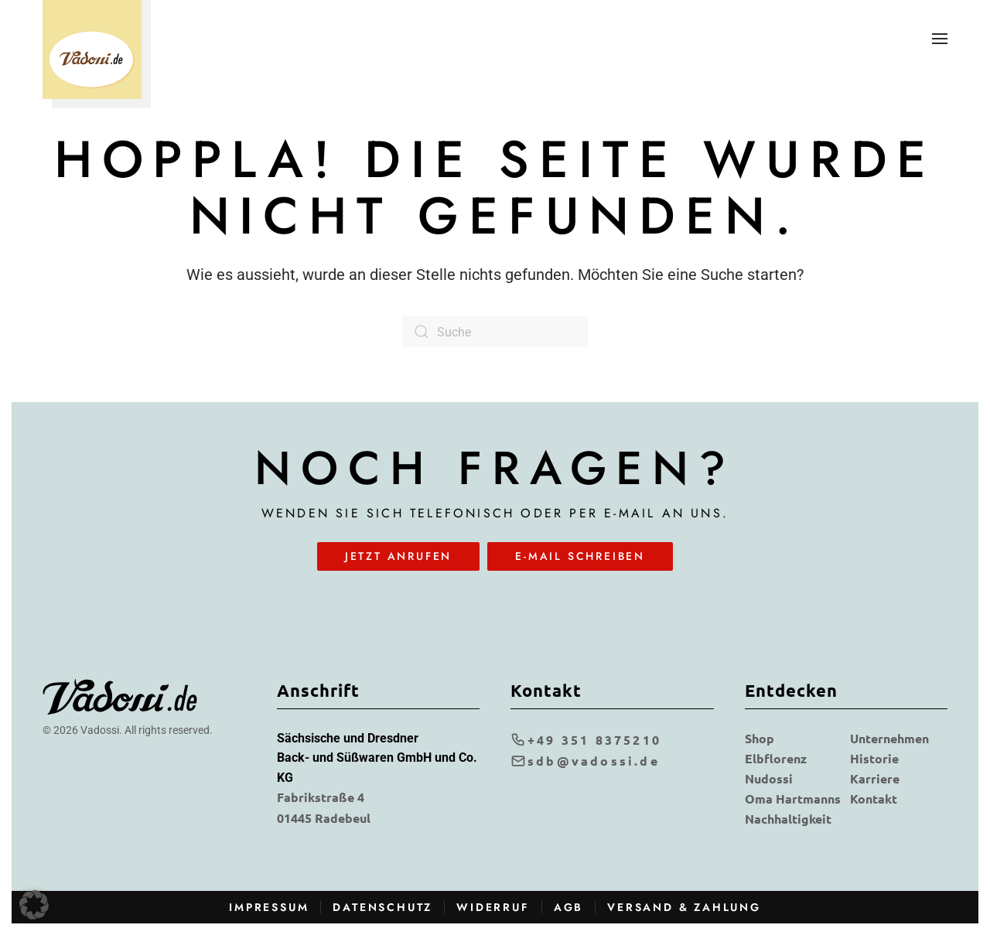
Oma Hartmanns (793, 798)
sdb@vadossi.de (585, 760)
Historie (874, 758)
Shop (759, 738)
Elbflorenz (776, 758)
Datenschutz (382, 907)
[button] (939, 38)
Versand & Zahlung (684, 907)
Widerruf (492, 907)
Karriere (875, 778)
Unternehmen (889, 738)
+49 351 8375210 (585, 740)
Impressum (269, 907)
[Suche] (495, 331)
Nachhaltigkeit (788, 818)
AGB (568, 907)
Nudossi (769, 778)
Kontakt (873, 798)
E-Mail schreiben (580, 556)
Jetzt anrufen (398, 556)
